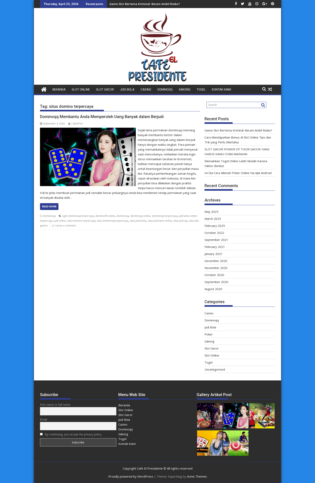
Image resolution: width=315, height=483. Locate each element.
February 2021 (215, 247)
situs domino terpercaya (81, 220)
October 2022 (214, 233)
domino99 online (105, 216)
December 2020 (216, 261)
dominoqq (123, 216)
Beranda (58, 89)
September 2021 (216, 240)
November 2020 (216, 268)
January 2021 (214, 254)
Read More (49, 206)
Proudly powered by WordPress (130, 476)
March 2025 (213, 219)
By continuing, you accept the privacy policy (70, 434)
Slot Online (81, 89)
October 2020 (214, 275)
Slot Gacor (105, 89)
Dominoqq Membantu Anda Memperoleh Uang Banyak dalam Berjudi (102, 116)
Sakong (184, 89)
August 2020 (213, 289)
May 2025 (211, 212)
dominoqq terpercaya (164, 216)
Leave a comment (66, 225)
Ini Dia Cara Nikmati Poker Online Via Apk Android (238, 173)
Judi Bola (127, 89)
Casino (146, 89)
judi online (60, 220)
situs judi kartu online (160, 220)
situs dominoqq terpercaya (112, 220)
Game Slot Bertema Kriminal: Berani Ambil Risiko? (144, 4)
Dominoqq (165, 89)
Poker (209, 334)
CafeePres (75, 123)
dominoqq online (140, 216)
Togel (201, 89)
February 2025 (215, 226)
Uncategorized (215, 369)
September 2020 (216, 282)
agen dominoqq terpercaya (78, 216)
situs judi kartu (138, 220)
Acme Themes (197, 476)
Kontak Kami (221, 89)
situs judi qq (180, 220)
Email (43, 419)
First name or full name (55, 405)
